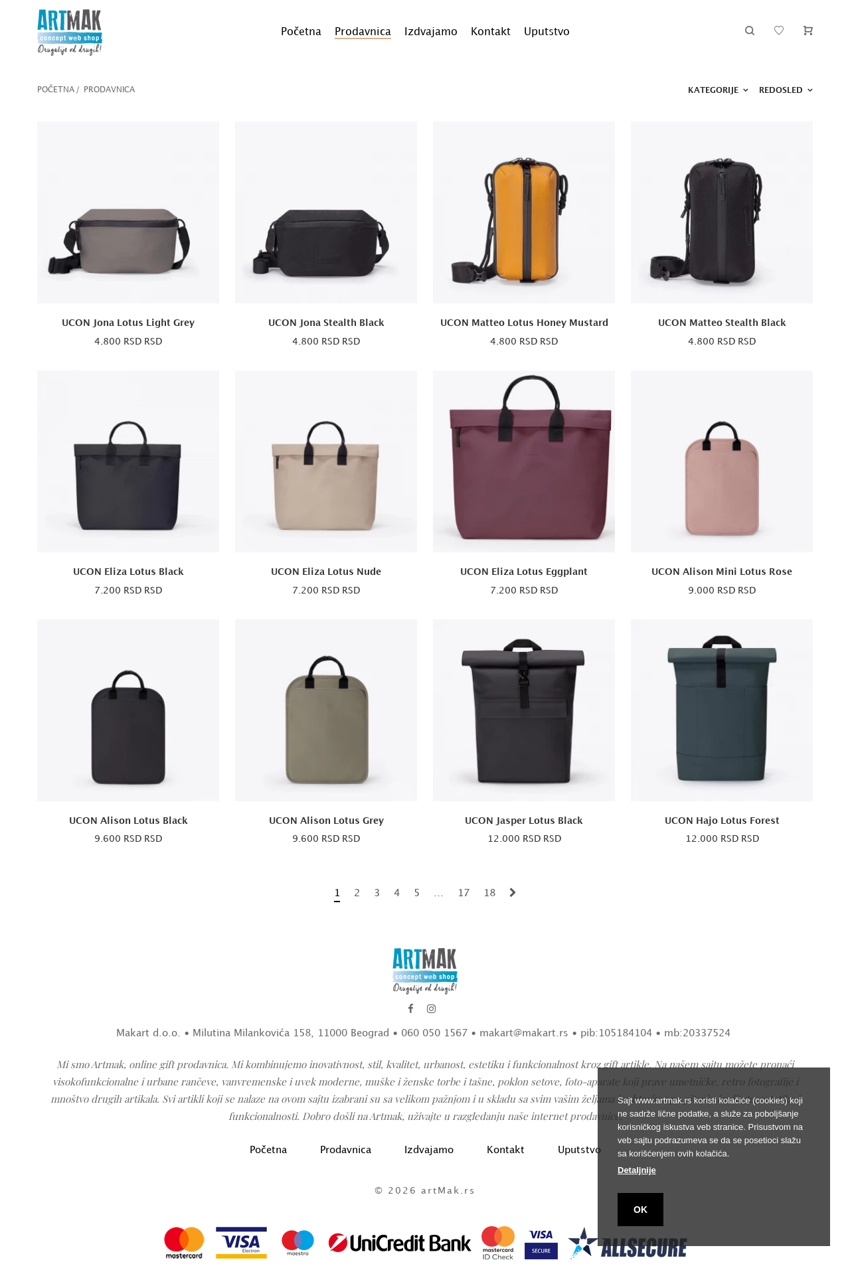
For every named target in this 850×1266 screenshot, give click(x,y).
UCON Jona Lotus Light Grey (128, 323)
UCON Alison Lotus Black (128, 821)
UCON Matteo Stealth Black (722, 323)
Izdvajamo (431, 32)
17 (463, 893)
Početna (301, 32)
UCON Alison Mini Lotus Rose (721, 572)
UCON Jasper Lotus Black (524, 821)
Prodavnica (363, 32)
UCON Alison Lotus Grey (326, 821)
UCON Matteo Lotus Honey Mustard (524, 323)
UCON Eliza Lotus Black (128, 572)
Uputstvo (547, 32)
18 (489, 893)
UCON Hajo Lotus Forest (722, 821)
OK (640, 1209)
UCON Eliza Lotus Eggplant (524, 572)
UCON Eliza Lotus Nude (326, 572)
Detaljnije (637, 1170)
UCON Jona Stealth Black (326, 323)
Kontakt (491, 32)
